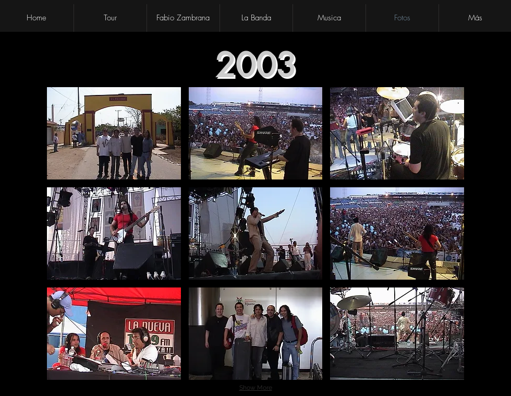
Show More (255, 387)
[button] (114, 133)
